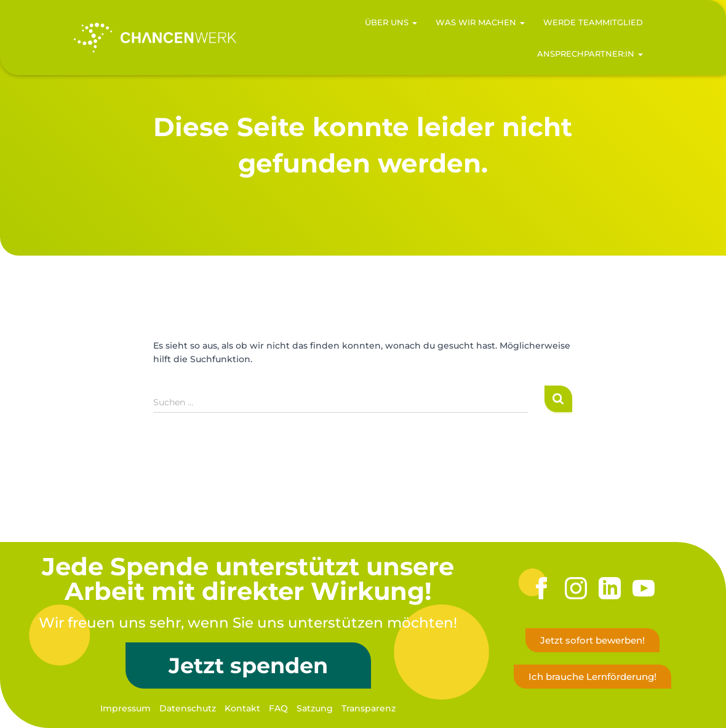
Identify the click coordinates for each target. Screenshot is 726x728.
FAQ (278, 708)
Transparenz (368, 708)
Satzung (315, 708)
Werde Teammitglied (593, 22)
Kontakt (242, 708)
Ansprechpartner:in (590, 54)
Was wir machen (480, 22)
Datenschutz (187, 708)
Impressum (125, 708)
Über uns (391, 22)
